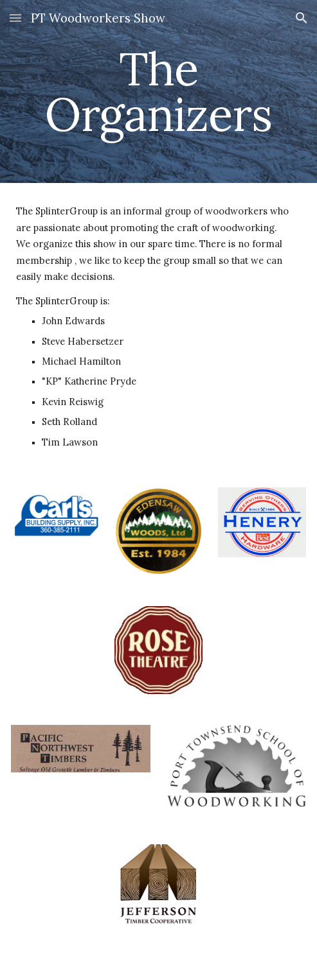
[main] (158, 91)
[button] (15, 17)
